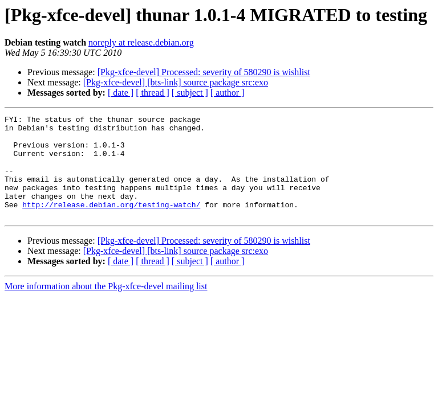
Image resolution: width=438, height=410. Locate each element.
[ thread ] (152, 92)
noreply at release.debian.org (141, 42)
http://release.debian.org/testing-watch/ (111, 223)
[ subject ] (190, 92)
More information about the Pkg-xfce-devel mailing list (106, 306)
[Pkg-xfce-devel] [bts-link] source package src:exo (175, 82)
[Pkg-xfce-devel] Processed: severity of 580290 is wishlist (204, 72)
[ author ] (227, 92)
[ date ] (120, 92)
